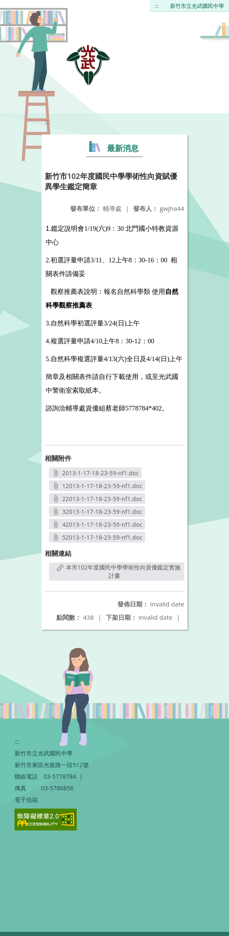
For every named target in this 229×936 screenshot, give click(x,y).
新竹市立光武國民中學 (197, 6)
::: (157, 6)
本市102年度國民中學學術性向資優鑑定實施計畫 (118, 571)
